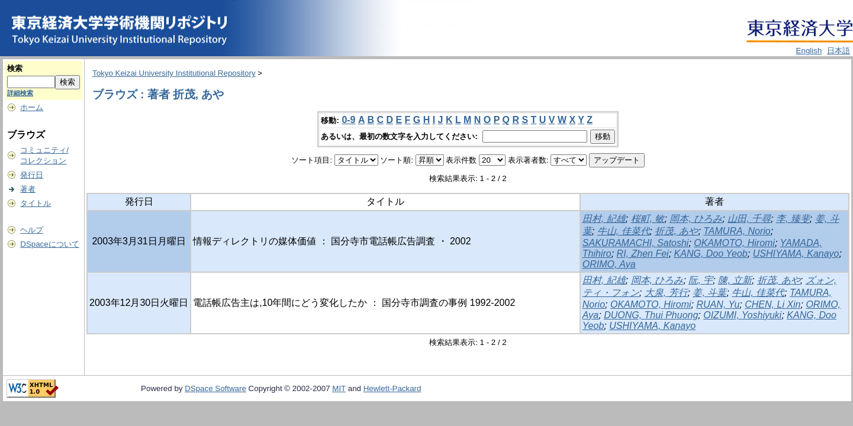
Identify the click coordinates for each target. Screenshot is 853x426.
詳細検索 (20, 92)
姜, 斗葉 (709, 293)
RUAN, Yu (717, 304)
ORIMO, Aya (609, 264)
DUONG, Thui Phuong (651, 315)
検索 (14, 68)
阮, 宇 (700, 280)
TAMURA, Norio (737, 231)
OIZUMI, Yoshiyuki (742, 315)
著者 (28, 189)
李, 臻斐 (793, 219)
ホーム (31, 107)
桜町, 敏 (648, 219)
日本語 (838, 50)
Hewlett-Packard (392, 388)
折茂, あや (676, 231)
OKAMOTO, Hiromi (734, 243)
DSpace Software (215, 388)
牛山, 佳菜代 (623, 231)
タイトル (35, 203)
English (809, 50)
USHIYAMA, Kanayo (796, 253)
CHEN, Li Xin (772, 304)
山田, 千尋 (749, 219)
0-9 (348, 120)
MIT (339, 388)
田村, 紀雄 (604, 219)
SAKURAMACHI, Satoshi (635, 243)
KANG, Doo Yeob (711, 253)
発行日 (31, 174)
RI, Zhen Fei (643, 253)
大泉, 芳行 (666, 293)
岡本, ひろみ (695, 219)
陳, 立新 (735, 280)
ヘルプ (31, 229)
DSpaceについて (49, 244)
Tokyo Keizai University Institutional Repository (174, 73)
